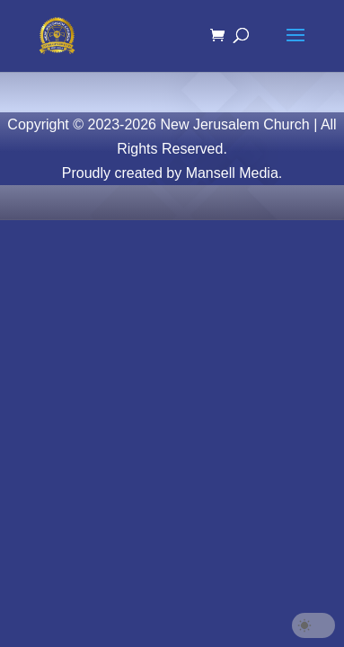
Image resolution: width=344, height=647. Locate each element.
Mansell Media (232, 173)
